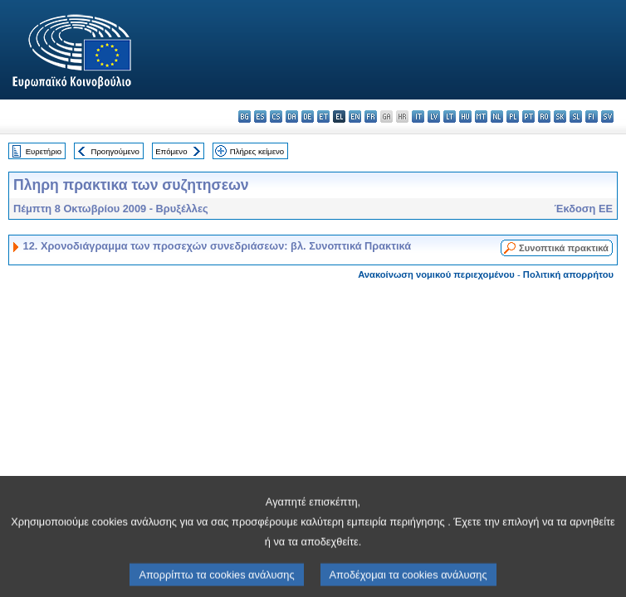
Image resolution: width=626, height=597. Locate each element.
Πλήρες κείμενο (257, 151)
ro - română (544, 116)
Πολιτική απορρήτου (568, 274)
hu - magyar (465, 116)
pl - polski (512, 116)
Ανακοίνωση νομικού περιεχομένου (436, 274)
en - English (355, 116)
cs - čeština (276, 116)
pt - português (528, 116)
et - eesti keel (323, 116)
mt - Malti (481, 116)
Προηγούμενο (114, 151)
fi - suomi (591, 116)
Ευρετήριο (43, 151)
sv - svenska (607, 116)
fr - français (370, 116)
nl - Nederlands (497, 116)
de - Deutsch (307, 116)
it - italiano (418, 116)
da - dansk (292, 116)
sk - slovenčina (560, 116)
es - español (260, 116)
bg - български (244, 116)
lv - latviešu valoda (434, 116)
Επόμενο (171, 151)
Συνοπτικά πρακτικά (564, 248)
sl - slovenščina (576, 116)
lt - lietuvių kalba (449, 116)
